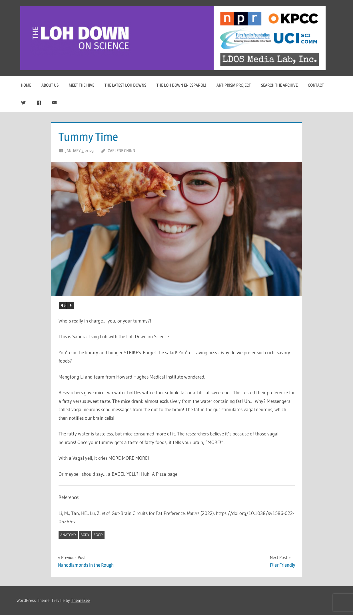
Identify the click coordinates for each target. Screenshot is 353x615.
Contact (316, 85)
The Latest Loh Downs (125, 85)
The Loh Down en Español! (181, 85)
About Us (50, 85)
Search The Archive (279, 85)
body (85, 534)
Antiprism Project (233, 85)
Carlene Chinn (121, 150)
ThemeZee (80, 600)
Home (26, 85)
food (98, 534)
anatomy (68, 534)
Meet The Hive (81, 85)
